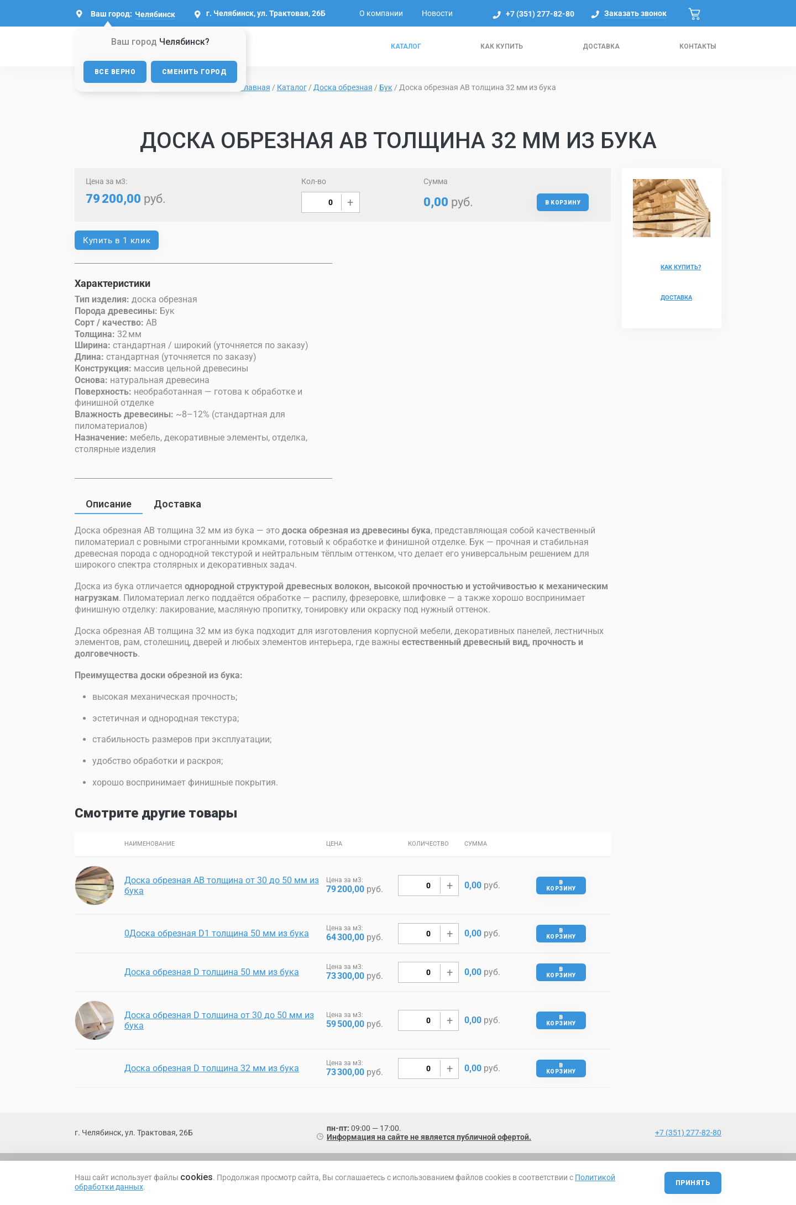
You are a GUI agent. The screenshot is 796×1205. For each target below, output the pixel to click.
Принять (692, 1183)
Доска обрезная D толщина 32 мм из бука (211, 1068)
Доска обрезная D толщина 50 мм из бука (211, 972)
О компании (381, 13)
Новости (437, 13)
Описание (109, 504)
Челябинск (155, 14)
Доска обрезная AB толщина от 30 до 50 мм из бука (221, 885)
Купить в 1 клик (116, 240)
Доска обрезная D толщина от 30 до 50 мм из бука (219, 1020)
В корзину (562, 203)
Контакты (697, 46)
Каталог (406, 46)
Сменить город (194, 72)
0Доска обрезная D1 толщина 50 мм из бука (216, 933)
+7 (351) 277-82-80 (540, 13)
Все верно (115, 72)
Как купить (501, 46)
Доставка (601, 46)
